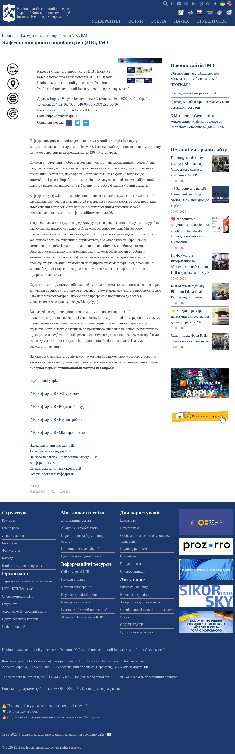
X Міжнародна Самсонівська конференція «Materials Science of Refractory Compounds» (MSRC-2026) (199, 121)
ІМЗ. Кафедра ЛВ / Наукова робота (56, 420)
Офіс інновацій (13, 626)
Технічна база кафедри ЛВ (49, 451)
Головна (8, 36)
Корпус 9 (57, 99)
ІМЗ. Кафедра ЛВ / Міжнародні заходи (58, 433)
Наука (181, 21)
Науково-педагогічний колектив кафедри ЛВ (63, 457)
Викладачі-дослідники (137, 595)
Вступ (135, 21)
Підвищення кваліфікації (80, 549)
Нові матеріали (134, 661)
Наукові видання (73, 579)
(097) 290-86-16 (106, 104)
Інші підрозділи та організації (24, 566)
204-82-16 (59, 104)
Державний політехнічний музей (27, 581)
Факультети (11, 550)
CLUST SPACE (131, 625)
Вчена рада (10, 528)
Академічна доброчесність (140, 602)
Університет (106, 21)
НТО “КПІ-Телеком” (17, 589)
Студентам (128, 556)
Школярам (128, 520)
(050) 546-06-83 (80, 104)
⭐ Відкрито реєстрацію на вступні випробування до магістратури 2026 (190, 316)
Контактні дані (13, 661)
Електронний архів (75, 602)
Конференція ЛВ (42, 463)
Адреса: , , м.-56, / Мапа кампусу (72, 667)
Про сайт (92, 661)
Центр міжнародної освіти (81, 556)
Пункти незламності (22, 711)
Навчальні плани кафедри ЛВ (51, 445)
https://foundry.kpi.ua (61, 116)
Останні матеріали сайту (199, 149)
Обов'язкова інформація (45, 661)
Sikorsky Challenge (134, 587)
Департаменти (13, 536)
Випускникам (130, 564)
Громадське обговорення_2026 (194, 93)
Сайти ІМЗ (37, 491)
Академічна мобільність (79, 528)
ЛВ (32, 480)
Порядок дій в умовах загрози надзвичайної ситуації (47, 706)
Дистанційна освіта (76, 520)
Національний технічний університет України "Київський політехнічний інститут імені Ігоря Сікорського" (45, 13)
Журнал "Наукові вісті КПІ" (82, 617)
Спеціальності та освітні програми (146, 610)
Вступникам (129, 528)
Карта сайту (111, 661)
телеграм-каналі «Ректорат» (77, 717)
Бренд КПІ (74, 661)
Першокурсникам (133, 549)
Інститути (9, 543)
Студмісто (9, 604)
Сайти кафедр (60, 491)
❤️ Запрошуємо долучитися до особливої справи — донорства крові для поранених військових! (190, 230)
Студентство (211, 21)
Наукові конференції (76, 587)
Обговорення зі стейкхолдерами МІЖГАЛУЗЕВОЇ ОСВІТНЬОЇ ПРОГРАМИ (195, 79)
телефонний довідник (162, 677)
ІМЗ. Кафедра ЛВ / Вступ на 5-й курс (57, 407)
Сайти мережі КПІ (75, 572)
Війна (124, 617)
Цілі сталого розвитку (137, 632)
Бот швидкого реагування (101, 689)
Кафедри (36, 486)
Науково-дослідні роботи (80, 595)
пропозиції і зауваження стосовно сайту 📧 (78, 734)
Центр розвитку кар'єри (20, 619)
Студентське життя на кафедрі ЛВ (55, 468)
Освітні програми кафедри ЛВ (52, 474)
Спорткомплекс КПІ (17, 596)
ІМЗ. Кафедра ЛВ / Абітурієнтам (54, 394)
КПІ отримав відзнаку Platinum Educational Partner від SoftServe (187, 291)
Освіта (159, 21)
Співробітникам (132, 571)
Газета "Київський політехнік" (84, 610)
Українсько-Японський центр (24, 611)
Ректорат (8, 520)
